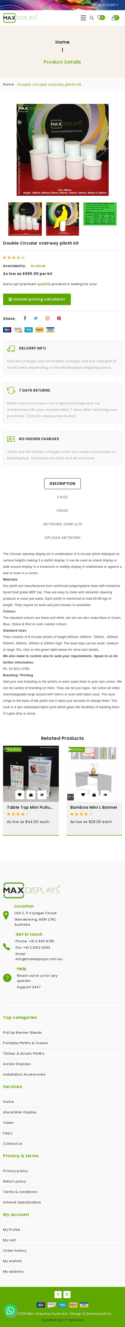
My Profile (11, 1229)
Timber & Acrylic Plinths (23, 1053)
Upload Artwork (62, 537)
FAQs (62, 497)
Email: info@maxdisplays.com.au (39, 956)
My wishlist (12, 1261)
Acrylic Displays (17, 1063)
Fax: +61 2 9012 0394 (33, 947)
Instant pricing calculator (37, 299)
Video (62, 510)
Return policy (14, 1181)
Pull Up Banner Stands (22, 1032)
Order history (15, 1250)
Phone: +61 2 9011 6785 (35, 941)
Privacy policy (15, 1170)
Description (62, 483)
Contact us (12, 1143)
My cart (9, 1240)
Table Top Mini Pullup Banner (31, 807)
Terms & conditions (20, 1191)
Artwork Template (62, 524)
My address (13, 1271)
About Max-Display (20, 1112)
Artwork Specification (22, 1202)
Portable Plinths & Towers (25, 1043)
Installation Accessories (24, 1074)
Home (62, 42)
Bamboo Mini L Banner (94, 807)
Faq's (8, 1133)
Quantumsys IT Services (62, 1320)
